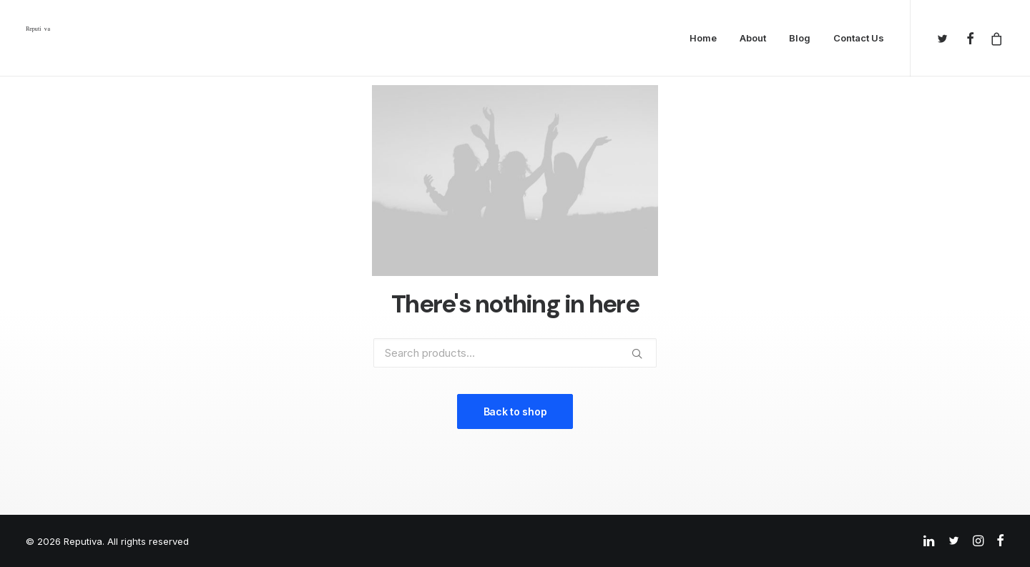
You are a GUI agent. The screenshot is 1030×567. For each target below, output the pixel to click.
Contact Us (858, 38)
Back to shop (515, 411)
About (753, 38)
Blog (799, 38)
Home (703, 38)
